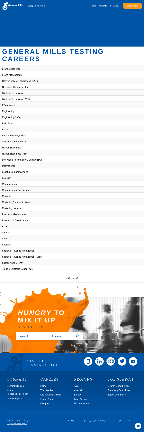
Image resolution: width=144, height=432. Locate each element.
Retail (5, 226)
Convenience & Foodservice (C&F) (20, 81)
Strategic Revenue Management (18, 251)
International (8, 166)
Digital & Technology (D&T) (16, 99)
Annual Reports (14, 398)
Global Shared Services (14, 141)
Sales (5, 238)
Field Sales (8, 123)
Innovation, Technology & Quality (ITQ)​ (22, 160)
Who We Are (46, 390)
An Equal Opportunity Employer (17, 424)
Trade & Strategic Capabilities (17, 269)
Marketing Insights (11, 208)
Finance (6, 129)
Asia (76, 386)
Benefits (103, 6)
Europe (78, 395)
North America (81, 403)
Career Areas (47, 399)
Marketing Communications (16, 202)
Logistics (6, 178)
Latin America (81, 399)
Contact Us (66, 421)
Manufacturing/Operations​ (15, 190)
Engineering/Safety (12, 117)
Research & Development (15, 220)
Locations (114, 6)
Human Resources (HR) (14, 154)
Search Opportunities (119, 386)
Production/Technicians (14, 214)
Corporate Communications (16, 87)
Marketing (7, 196)
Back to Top (72, 278)
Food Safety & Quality (13, 135)
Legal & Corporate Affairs (15, 172)
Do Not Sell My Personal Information (107, 421)
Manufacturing (9, 184)
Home (93, 6)
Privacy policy (89, 421)
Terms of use (79, 421)
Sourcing (6, 244)
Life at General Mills (50, 395)
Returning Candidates (119, 390)
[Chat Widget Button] (138, 426)
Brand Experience (11, 69)
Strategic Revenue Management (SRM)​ (22, 257)
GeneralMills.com (15, 386)
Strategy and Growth (12, 263)
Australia (78, 390)
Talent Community (117, 395)
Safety (5, 232)
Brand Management (12, 75)
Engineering (8, 111)
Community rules (125, 421)
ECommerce (8, 105)
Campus (44, 403)
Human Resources (11, 147)
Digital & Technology (12, 93)
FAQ (72, 421)
